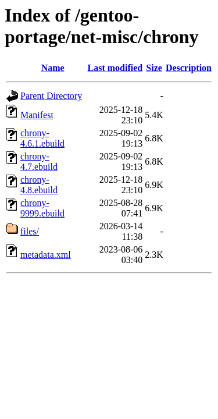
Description (189, 68)
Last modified (114, 68)
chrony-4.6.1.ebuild (42, 138)
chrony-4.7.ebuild (39, 161)
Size (154, 68)
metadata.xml (45, 255)
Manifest (36, 115)
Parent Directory (51, 96)
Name (53, 68)
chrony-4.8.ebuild (39, 185)
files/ (29, 231)
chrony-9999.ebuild (42, 208)
